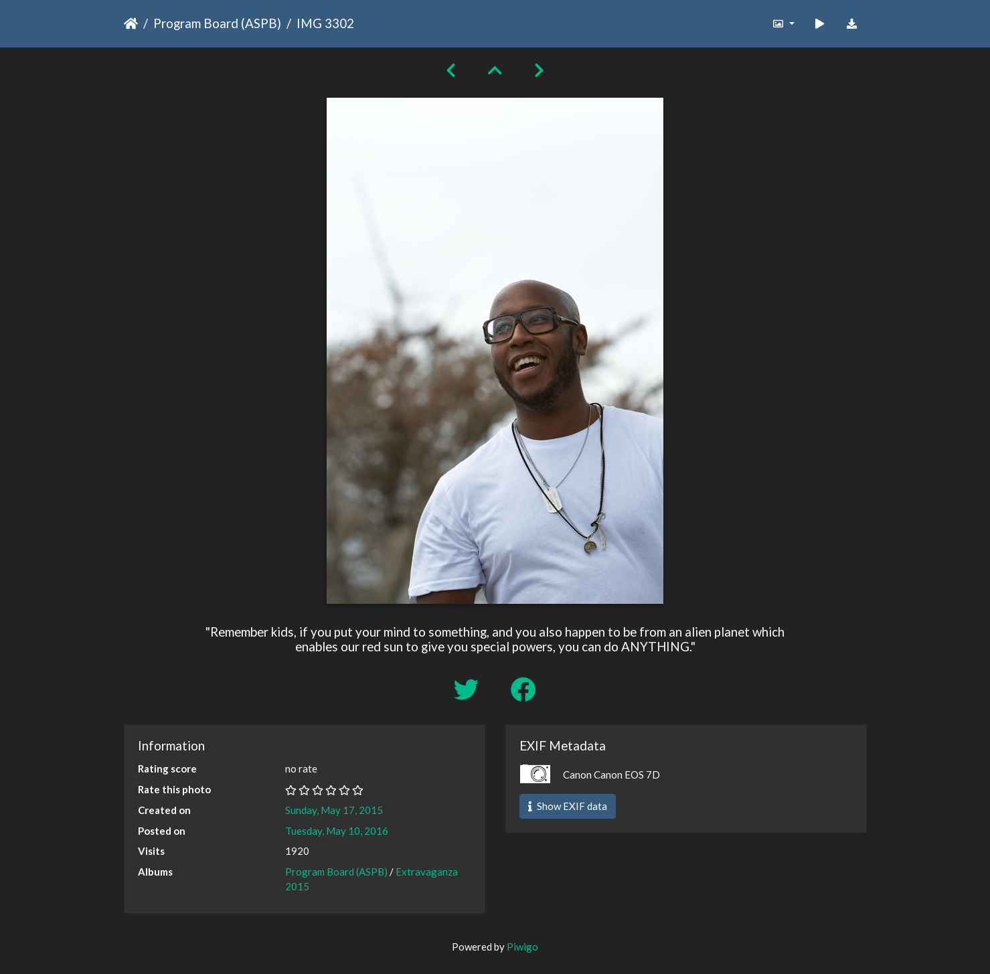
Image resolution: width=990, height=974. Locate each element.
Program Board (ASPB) (217, 23)
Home (131, 23)
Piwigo (522, 947)
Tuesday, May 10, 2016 (336, 831)
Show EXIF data (567, 806)
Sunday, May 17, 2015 (334, 810)
